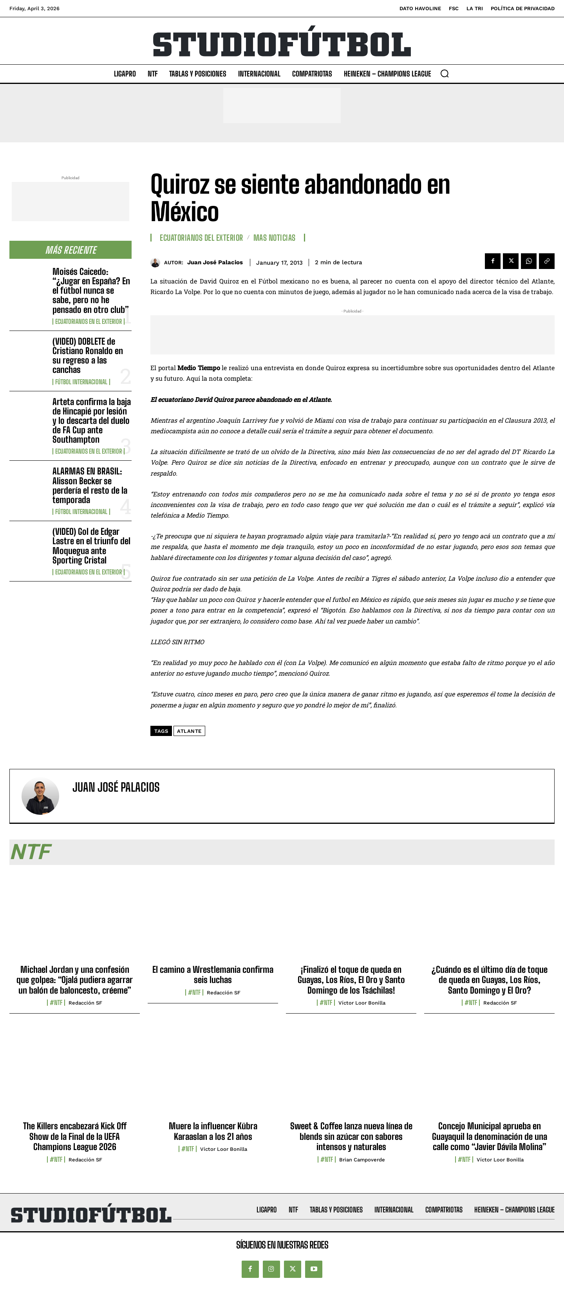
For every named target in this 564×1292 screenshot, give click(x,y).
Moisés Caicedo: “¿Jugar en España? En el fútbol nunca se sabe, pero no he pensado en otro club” (91, 290)
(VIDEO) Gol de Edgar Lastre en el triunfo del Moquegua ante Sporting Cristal (91, 545)
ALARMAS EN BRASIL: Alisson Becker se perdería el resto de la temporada (89, 485)
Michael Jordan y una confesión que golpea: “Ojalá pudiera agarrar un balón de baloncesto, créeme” (74, 980)
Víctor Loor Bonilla (361, 1003)
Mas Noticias (274, 238)
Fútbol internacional (81, 382)
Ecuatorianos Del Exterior (201, 238)
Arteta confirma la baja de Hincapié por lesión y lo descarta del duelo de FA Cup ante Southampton (91, 420)
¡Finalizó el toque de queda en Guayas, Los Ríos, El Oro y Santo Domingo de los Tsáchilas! (351, 980)
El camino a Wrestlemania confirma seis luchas (212, 974)
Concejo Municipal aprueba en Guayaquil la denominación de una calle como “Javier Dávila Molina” (489, 1136)
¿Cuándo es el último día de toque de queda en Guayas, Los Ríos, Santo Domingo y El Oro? (490, 980)
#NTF (56, 1002)
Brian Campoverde (362, 1160)
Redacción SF (85, 1003)
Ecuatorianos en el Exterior (88, 321)
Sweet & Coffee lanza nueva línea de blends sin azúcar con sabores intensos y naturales (351, 1136)
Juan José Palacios (215, 262)
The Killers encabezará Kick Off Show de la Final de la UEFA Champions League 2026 (75, 1136)
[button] (444, 73)
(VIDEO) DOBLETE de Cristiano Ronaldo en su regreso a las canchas (87, 355)
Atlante (189, 731)
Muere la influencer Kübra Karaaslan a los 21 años (213, 1131)
